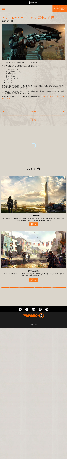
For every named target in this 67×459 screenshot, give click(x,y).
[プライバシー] (33, 452)
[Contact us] (33, 448)
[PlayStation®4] (33, 347)
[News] (33, 436)
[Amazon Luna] (33, 355)
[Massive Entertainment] (33, 329)
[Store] (33, 423)
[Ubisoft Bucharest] (33, 333)
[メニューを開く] (3, 9)
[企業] (33, 432)
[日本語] (33, 398)
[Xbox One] (33, 343)
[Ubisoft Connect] (33, 427)
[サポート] (33, 441)
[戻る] (33, 120)
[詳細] (33, 224)
